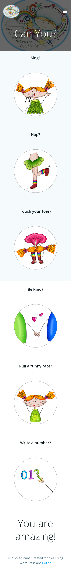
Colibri (46, 563)
